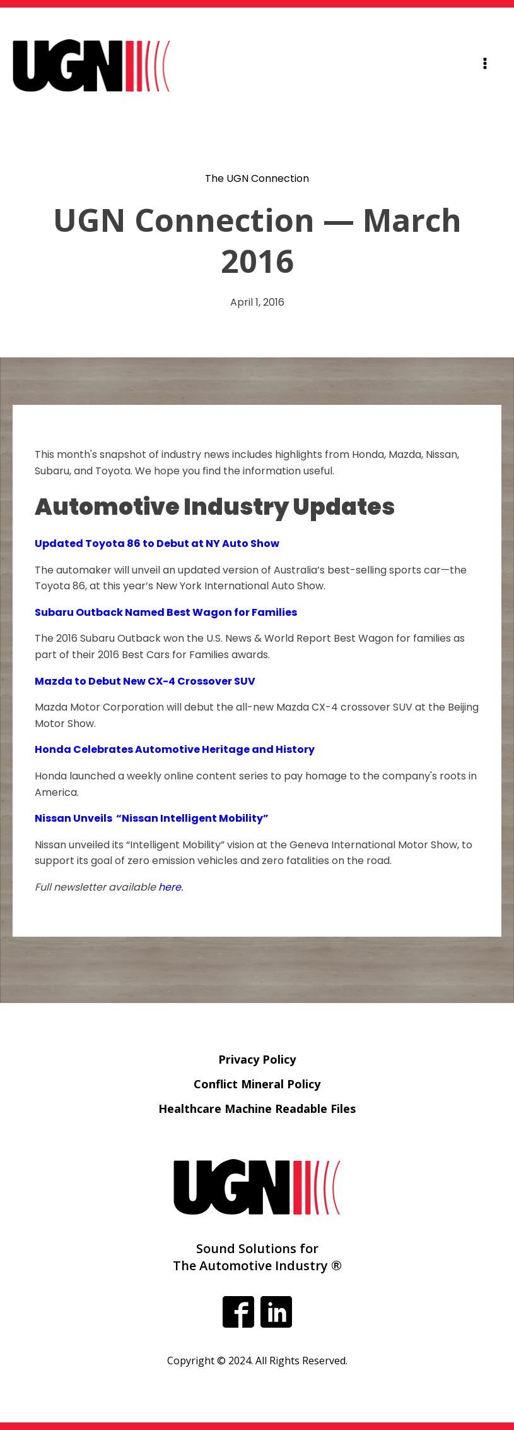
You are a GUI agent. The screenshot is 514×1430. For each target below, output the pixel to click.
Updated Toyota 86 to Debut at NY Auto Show (157, 543)
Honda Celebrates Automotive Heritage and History (175, 749)
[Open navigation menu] (485, 65)
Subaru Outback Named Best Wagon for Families (166, 612)
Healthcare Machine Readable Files (257, 1108)
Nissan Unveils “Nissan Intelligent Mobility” (153, 818)
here (169, 887)
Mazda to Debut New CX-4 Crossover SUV (145, 681)
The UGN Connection (257, 178)
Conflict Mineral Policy (257, 1083)
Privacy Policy (257, 1059)
